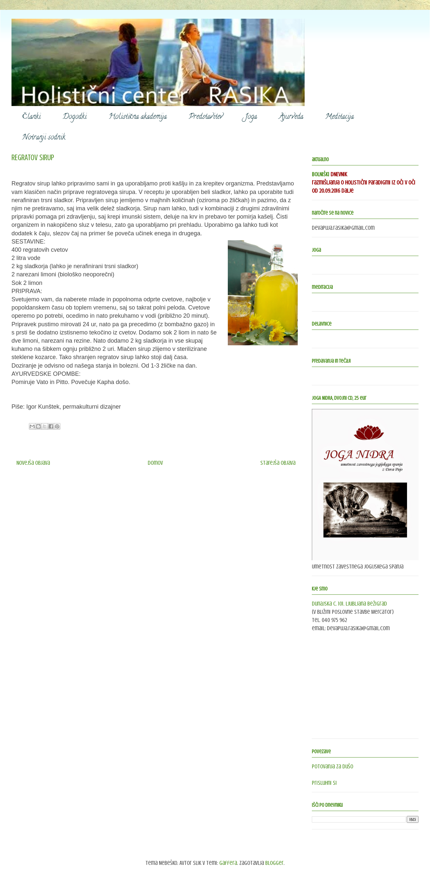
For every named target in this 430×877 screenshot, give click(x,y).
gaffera (228, 863)
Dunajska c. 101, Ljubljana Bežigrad (349, 603)
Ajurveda (291, 117)
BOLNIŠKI (320, 174)
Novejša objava (33, 463)
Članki (31, 117)
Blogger (274, 863)
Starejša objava (277, 463)
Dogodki (75, 117)
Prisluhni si (324, 783)
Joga (251, 117)
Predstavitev (206, 117)
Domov (155, 463)
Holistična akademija (138, 117)
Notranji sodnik (43, 137)
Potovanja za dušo (332, 766)
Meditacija (339, 117)
